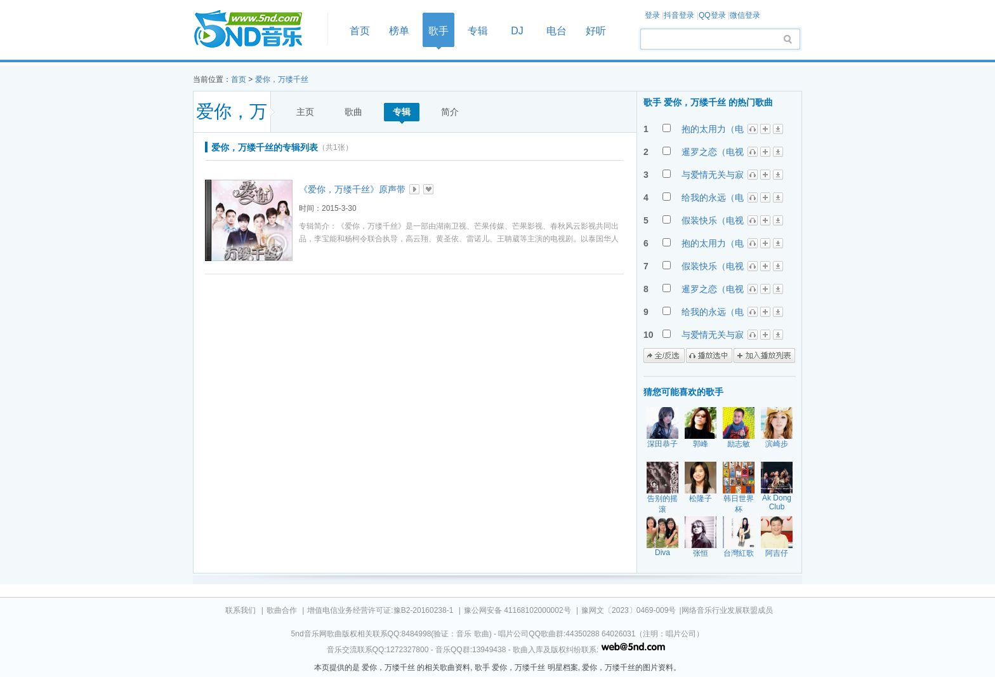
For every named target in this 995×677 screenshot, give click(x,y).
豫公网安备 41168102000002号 (517, 610)
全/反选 (664, 355)
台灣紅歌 (738, 553)
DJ (517, 30)
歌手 (438, 30)
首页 (256, 29)
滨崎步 (776, 443)
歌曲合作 (282, 610)
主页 (305, 112)
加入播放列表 (764, 355)
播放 (414, 189)
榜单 (399, 30)
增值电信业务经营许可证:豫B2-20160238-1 (380, 610)
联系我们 (240, 610)
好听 (596, 30)
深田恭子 (662, 443)
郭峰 (700, 443)
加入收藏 (428, 189)
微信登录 (745, 15)
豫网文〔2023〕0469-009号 (628, 610)
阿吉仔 (776, 553)
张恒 (700, 553)
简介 (450, 112)
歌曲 (353, 112)
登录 (652, 15)
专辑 (478, 30)
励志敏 (738, 443)
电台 (556, 30)
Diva (662, 552)
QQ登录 (712, 15)
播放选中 (709, 355)
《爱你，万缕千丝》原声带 (352, 189)
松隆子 (700, 498)
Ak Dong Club (776, 502)
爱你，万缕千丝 (281, 79)
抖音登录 (679, 15)
